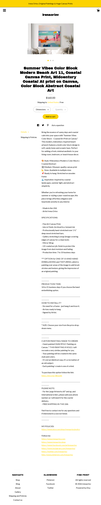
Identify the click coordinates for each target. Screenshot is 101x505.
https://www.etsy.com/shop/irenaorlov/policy (61, 429)
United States (53, 102)
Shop (18, 480)
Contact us (17, 500)
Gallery (18, 492)
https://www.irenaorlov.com (53, 439)
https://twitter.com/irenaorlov (54, 451)
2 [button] (50, 60)
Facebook (50, 484)
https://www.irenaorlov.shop (54, 442)
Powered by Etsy (83, 488)
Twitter (50, 488)
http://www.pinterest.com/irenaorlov (57, 454)
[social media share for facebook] (38, 125)
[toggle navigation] (4, 10)
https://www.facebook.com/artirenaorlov (59, 445)
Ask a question (58, 125)
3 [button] (53, 60)
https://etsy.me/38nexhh (52, 375)
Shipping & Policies (29, 137)
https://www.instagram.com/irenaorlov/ (58, 448)
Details (25, 132)
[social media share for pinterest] (48, 125)
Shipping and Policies (18, 496)
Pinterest (50, 480)
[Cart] (98, 11)
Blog (18, 484)
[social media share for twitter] (43, 125)
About (18, 488)
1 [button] (48, 60)
